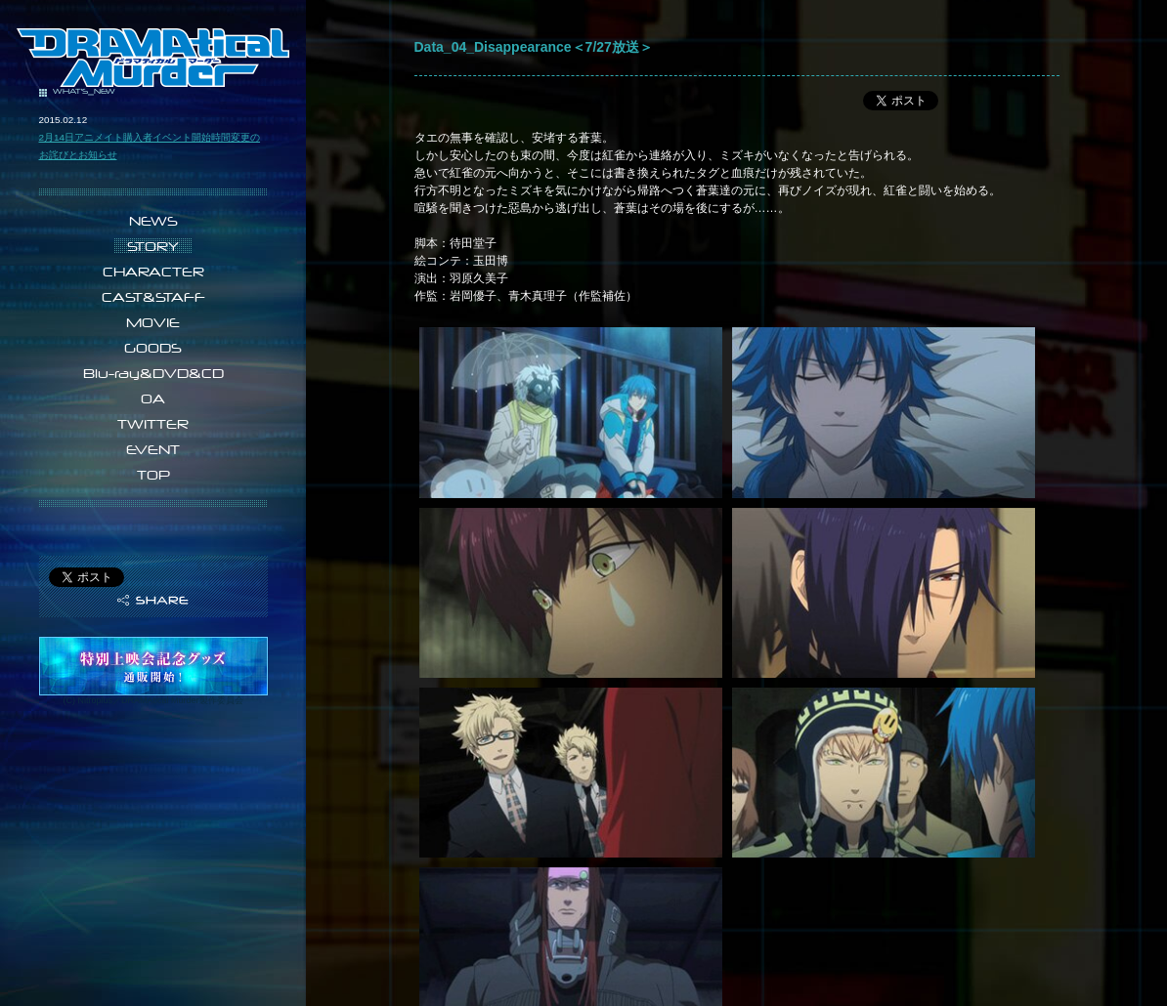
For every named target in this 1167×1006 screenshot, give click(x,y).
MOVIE (153, 322)
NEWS (153, 221)
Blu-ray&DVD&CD (153, 373)
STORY (153, 246)
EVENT (153, 449)
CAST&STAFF (153, 297)
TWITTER (153, 424)
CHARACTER (153, 271)
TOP (153, 474)
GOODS (153, 348)
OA (153, 398)
